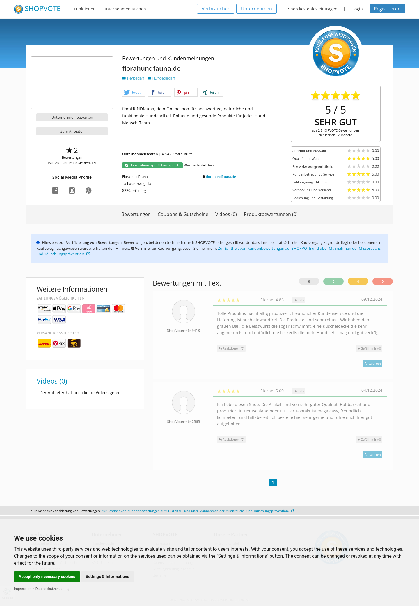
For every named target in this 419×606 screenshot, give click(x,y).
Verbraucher (216, 9)
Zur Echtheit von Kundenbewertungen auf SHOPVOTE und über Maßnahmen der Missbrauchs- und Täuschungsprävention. (198, 510)
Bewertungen (136, 214)
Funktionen (85, 9)
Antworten (373, 363)
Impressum (22, 589)
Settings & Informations (107, 576)
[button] (133, 92)
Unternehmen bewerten (72, 117)
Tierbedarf (133, 78)
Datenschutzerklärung (52, 589)
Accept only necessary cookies (47, 576)
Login (357, 9)
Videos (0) (226, 214)
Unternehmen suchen (124, 9)
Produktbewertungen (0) (271, 214)
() (369, 348)
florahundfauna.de (221, 176)
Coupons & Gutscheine (183, 214)
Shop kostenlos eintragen (313, 9)
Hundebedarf (161, 78)
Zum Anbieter (72, 131)
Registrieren (387, 9)
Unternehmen (256, 9)
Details (299, 300)
